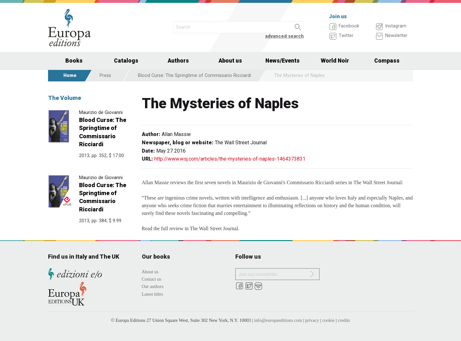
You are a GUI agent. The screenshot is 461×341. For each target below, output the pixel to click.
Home (70, 75)
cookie (328, 320)
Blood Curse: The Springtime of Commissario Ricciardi (194, 75)
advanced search (284, 36)
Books (74, 60)
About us (230, 60)
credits (344, 320)
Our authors (153, 286)
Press (105, 75)
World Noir (335, 60)
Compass (387, 60)
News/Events (282, 60)
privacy (312, 320)
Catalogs (126, 60)
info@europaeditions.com (278, 320)
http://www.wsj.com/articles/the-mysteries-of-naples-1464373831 (229, 159)
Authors (178, 60)
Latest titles (152, 294)
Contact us (151, 279)
